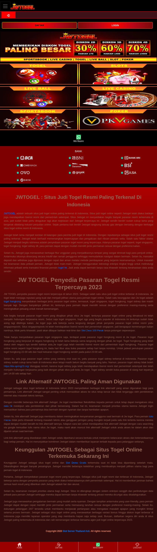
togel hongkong (12, 301)
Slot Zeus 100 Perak (92, 330)
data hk (8, 406)
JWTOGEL (10, 213)
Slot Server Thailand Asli (76, 531)
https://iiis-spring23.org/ (16, 366)
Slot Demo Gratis (76, 462)
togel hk (62, 267)
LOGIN (115, 25)
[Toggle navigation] (5, 6)
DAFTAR (39, 25)
